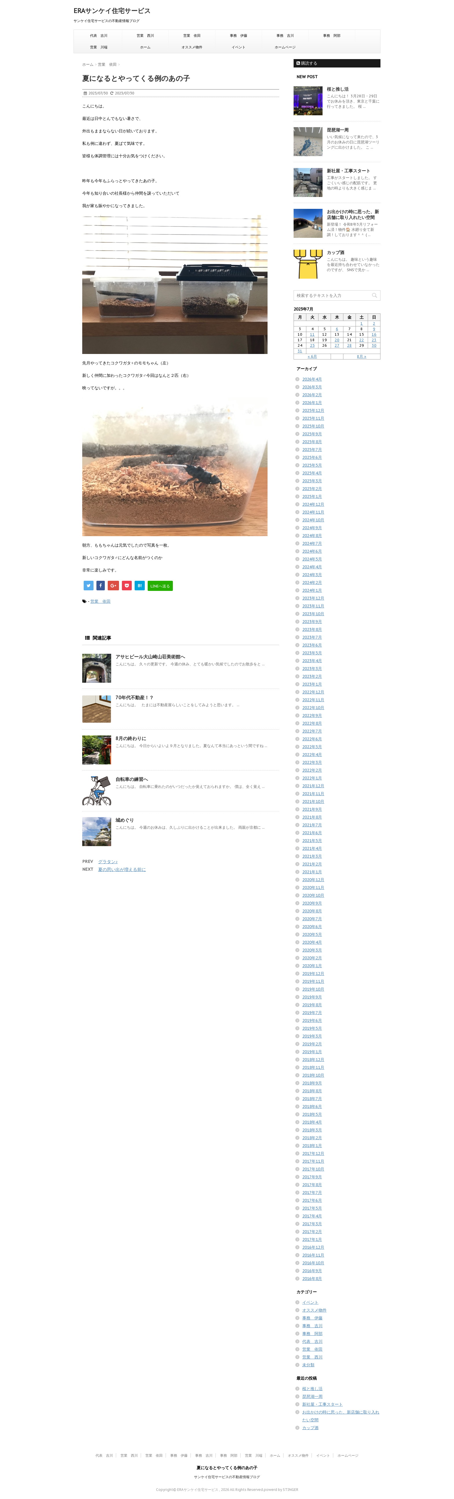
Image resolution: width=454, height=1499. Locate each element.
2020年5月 (312, 934)
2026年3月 (312, 387)
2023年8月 (312, 629)
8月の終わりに (131, 738)
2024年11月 (313, 512)
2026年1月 (312, 402)
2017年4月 (312, 1216)
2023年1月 (312, 684)
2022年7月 (312, 731)
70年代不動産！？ (135, 697)
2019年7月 (312, 1012)
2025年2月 (312, 488)
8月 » (361, 356)
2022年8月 (312, 723)
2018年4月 (312, 1122)
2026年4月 (312, 379)
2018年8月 (312, 1090)
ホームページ (285, 47)
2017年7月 (312, 1192)
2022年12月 (313, 692)
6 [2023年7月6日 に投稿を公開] (337, 328)
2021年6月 (312, 832)
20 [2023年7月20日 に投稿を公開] (337, 339)
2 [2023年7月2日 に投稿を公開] (374, 323)
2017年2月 (312, 1231)
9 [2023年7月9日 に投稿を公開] (374, 328)
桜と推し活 (338, 89)
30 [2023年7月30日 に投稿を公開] (374, 345)
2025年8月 (312, 441)
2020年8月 (312, 911)
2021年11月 (313, 793)
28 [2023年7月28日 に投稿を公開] (349, 345)
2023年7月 (312, 637)
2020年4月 (312, 942)
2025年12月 (313, 410)
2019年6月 (312, 1020)
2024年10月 (313, 520)
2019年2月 (312, 1044)
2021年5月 (312, 840)
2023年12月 (313, 598)
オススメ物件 (192, 47)
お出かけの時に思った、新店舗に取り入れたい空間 (353, 214)
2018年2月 (312, 1137)
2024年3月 (312, 574)
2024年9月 (312, 527)
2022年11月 (313, 699)
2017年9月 (312, 1177)
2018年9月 (312, 1083)
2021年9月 (312, 809)
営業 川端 (98, 47)
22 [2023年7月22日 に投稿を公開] (361, 339)
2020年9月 (312, 903)
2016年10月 (313, 1263)
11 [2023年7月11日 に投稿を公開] (312, 334)
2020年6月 (312, 926)
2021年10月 (313, 801)
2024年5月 (312, 559)
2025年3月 (312, 480)
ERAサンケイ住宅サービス (112, 11)
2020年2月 (312, 958)
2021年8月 (312, 817)
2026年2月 (312, 394)
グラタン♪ (108, 861)
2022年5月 (312, 746)
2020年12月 (313, 879)
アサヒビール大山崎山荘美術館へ (150, 657)
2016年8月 (312, 1278)
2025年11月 (313, 418)
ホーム (145, 47)
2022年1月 (312, 778)
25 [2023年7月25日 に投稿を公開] (312, 345)
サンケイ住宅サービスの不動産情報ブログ (227, 1477)
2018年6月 (312, 1106)
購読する (306, 63)
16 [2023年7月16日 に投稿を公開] (374, 334)
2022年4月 (312, 754)
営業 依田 (192, 35)
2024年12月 (313, 504)
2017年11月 (313, 1161)
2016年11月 (313, 1255)
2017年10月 (313, 1169)
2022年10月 (313, 707)
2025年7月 (312, 449)
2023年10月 (313, 613)
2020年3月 (312, 950)
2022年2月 (312, 770)
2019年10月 (313, 989)
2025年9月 (312, 434)
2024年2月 (312, 582)
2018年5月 (312, 1114)
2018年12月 (313, 1059)
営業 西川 (145, 35)
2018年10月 (313, 1075)
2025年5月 (312, 465)
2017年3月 (312, 1223)
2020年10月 (313, 895)
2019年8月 (312, 1004)
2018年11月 (313, 1067)
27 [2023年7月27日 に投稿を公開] (337, 345)
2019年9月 (312, 997)
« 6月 (312, 356)
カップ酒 (335, 252)
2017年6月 (312, 1200)
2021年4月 (312, 848)
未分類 (308, 1364)
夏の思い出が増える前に (122, 869)
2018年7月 (312, 1098)
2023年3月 (312, 668)
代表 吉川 (98, 35)
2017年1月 (312, 1239)
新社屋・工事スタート (348, 171)
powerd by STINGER (281, 1489)
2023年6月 (312, 645)
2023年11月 (313, 606)
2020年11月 (313, 887)
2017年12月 (313, 1153)
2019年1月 (312, 1051)
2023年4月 (312, 660)
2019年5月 (312, 1028)
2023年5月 (312, 653)
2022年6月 (312, 739)
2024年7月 (312, 543)
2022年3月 (312, 762)
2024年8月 (312, 535)
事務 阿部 (331, 35)
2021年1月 (312, 871)
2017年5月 (312, 1208)
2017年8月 (312, 1184)
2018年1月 (312, 1145)
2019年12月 (313, 973)
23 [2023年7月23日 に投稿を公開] (374, 339)
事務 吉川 (285, 35)
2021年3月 (312, 856)
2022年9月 (312, 715)
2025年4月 (312, 473)
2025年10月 (313, 426)
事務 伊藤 (238, 35)
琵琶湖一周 (338, 130)
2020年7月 (312, 918)
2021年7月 (312, 825)
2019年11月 (313, 981)
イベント (239, 47)
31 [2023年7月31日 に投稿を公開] (300, 350)
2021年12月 (313, 785)
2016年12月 (313, 1247)
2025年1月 (312, 496)
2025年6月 (312, 457)
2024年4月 (312, 566)
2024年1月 (312, 590)
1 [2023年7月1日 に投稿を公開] (361, 323)
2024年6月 (312, 551)
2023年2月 (312, 676)
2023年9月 (312, 621)
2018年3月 (312, 1130)
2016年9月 (312, 1270)
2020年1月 (312, 965)
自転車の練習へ (132, 779)
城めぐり (125, 820)
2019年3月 (312, 1036)
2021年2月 (312, 864)
